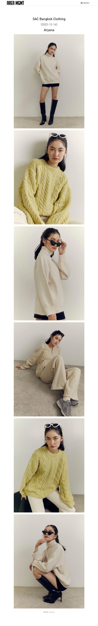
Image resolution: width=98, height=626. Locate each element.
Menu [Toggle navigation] (85, 3)
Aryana (52, 612)
